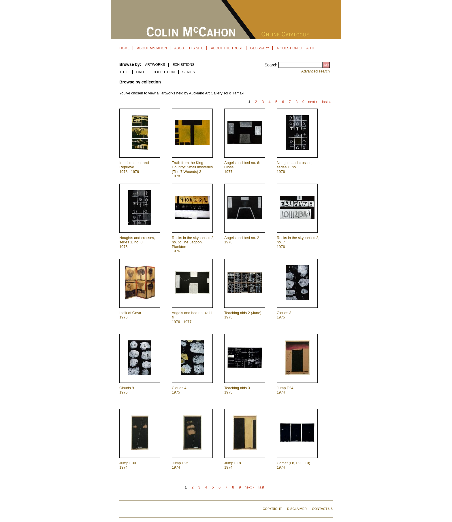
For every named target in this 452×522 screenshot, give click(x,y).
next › (312, 102)
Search (271, 65)
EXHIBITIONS (183, 65)
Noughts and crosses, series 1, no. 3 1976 (137, 242)
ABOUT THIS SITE (189, 48)
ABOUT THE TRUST (227, 48)
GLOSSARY (259, 48)
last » (326, 102)
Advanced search (315, 71)
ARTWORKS (155, 65)
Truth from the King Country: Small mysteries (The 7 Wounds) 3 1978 (192, 169)
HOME (124, 48)
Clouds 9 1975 (126, 390)
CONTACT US (322, 508)
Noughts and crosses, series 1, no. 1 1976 (294, 167)
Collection (164, 72)
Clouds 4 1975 (179, 390)
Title (124, 72)
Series (188, 72)
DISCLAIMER (297, 508)
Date (140, 72)
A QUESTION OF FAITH (295, 48)
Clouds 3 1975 (284, 315)
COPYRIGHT (272, 508)
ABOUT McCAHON (152, 48)
